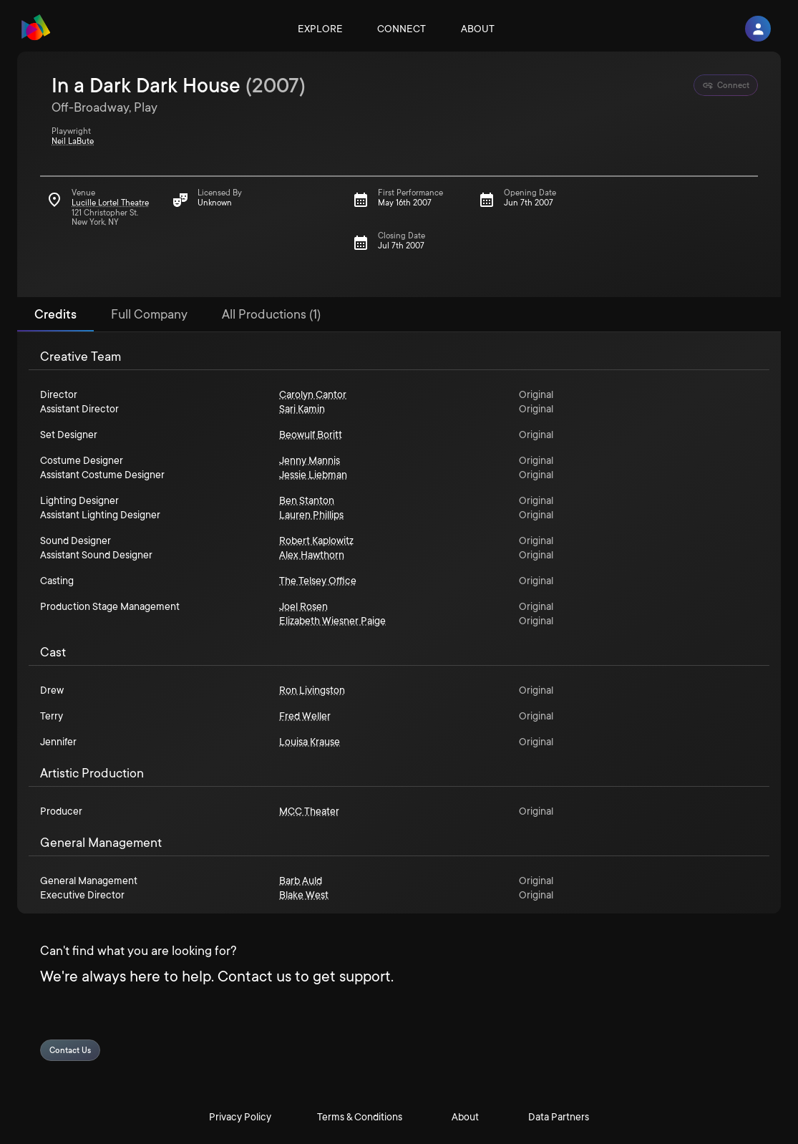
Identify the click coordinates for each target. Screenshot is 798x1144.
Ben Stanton (306, 500)
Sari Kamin (302, 409)
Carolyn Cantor (312, 394)
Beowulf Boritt (310, 434)
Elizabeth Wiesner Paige (332, 620)
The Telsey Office (317, 580)
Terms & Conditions (359, 1117)
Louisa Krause (309, 741)
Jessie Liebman (313, 474)
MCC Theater (309, 811)
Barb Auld (300, 880)
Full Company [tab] (149, 314)
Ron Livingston (312, 690)
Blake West (304, 895)
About (478, 28)
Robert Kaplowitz (316, 540)
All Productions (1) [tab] (271, 314)
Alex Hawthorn (311, 555)
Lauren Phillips (311, 514)
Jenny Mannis (309, 460)
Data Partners (558, 1117)
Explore (320, 28)
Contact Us (70, 1050)
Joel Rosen (303, 606)
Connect (401, 28)
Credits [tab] (55, 314)
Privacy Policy (240, 1117)
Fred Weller (305, 716)
